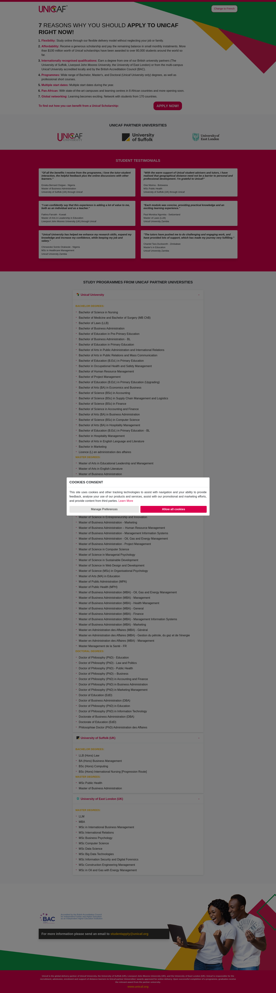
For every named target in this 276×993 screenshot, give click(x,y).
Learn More (125, 500)
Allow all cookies (173, 509)
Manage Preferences (104, 509)
